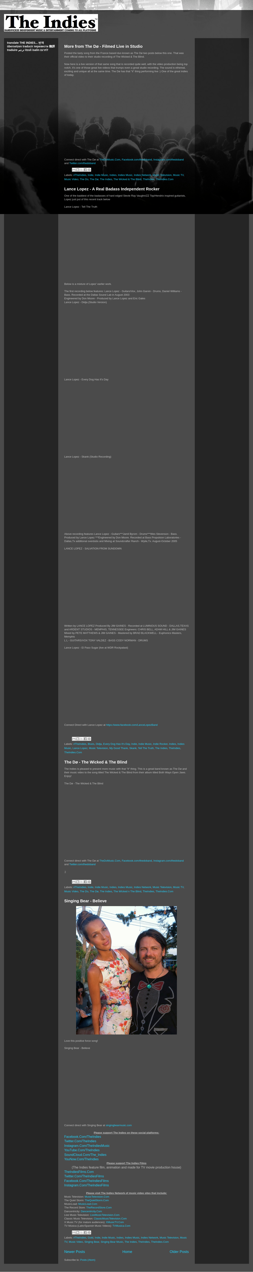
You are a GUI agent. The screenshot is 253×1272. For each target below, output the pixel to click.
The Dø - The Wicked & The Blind (95, 762)
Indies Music (125, 175)
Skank (133, 748)
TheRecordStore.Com (99, 1207)
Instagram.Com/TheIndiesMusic (87, 1145)
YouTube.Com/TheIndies (82, 1150)
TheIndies (148, 179)
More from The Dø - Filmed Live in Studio (103, 46)
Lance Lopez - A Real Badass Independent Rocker (111, 189)
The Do (84, 179)
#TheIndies (79, 175)
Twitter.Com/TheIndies (80, 1141)
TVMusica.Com (121, 1225)
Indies (113, 175)
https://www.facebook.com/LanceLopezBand (132, 724)
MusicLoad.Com (87, 1203)
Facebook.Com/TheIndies (82, 1136)
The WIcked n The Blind (127, 891)
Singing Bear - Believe (85, 901)
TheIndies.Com (164, 179)
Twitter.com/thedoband (82, 163)
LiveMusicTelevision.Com (104, 1214)
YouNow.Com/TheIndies (81, 1159)
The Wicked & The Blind (127, 179)
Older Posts (179, 1252)
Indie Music (101, 175)
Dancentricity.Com (91, 1211)
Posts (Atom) (87, 1259)
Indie (90, 175)
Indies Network (142, 175)
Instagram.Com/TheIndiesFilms (86, 1185)
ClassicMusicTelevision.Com (110, 1218)
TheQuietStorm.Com (97, 1200)
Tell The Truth (146, 748)
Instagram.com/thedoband (168, 159)
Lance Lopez (79, 748)
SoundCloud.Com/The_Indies (85, 1154)
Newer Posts (74, 1252)
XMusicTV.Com (115, 1222)
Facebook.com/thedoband (137, 159)
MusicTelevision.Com (97, 1196)
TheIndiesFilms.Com (79, 1172)
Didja (99, 743)
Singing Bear (91, 1241)
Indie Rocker (160, 743)
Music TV (178, 175)
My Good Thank (118, 748)
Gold (90, 1237)
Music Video (71, 179)
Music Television (162, 175)
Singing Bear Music (112, 1241)
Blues (91, 743)
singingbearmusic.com (119, 1125)
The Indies (106, 179)
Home (127, 1252)
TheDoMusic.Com (109, 159)
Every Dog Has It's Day (116, 743)
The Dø (94, 179)
